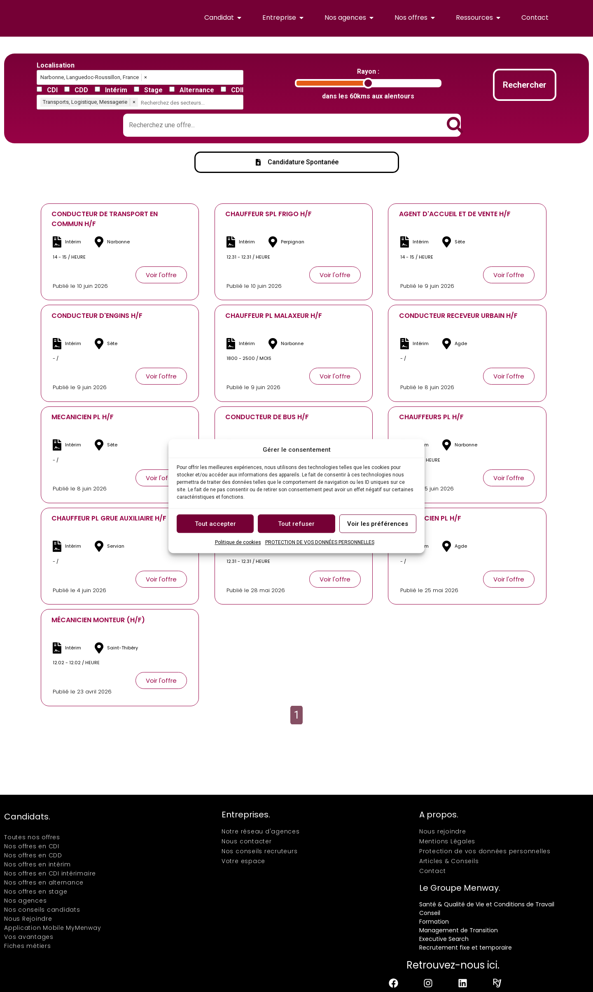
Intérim (116, 90)
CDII (237, 90)
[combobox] (191, 103)
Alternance (197, 90)
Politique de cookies (238, 542)
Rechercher (524, 85)
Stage (153, 90)
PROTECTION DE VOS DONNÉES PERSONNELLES (319, 542)
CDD (81, 90)
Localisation (56, 65)
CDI (52, 90)
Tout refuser (296, 524)
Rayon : (368, 71)
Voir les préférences (377, 524)
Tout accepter (215, 524)
